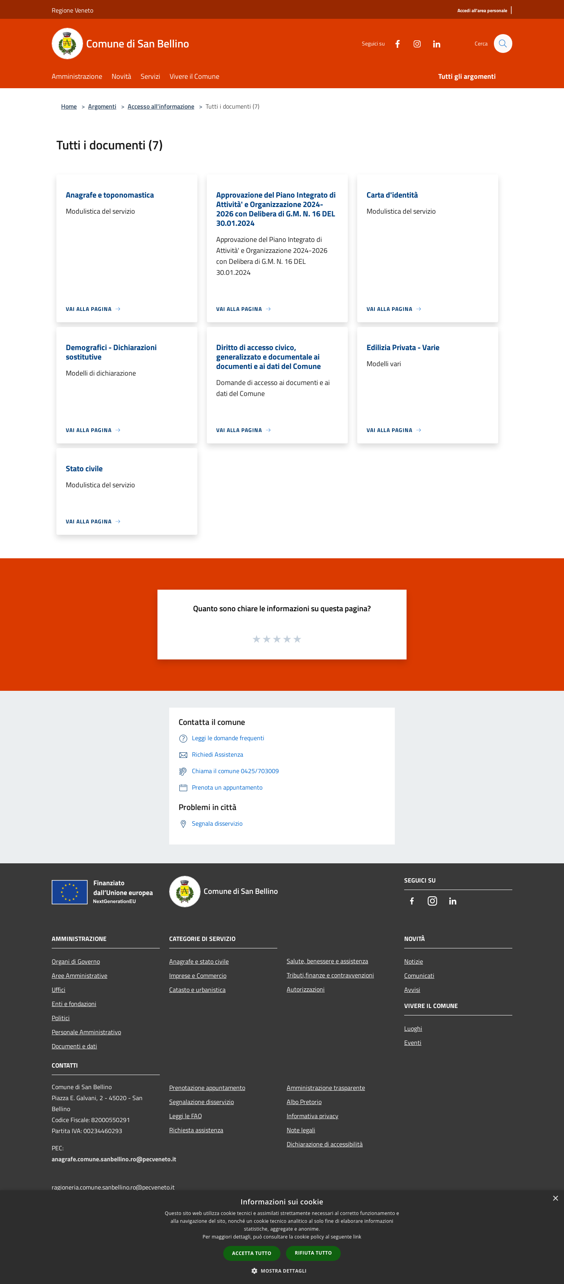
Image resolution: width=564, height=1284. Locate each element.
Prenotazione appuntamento (207, 1087)
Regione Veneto (72, 10)
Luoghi (413, 1028)
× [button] (555, 1199)
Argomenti (102, 106)
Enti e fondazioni (74, 1003)
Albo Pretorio (304, 1101)
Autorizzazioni (306, 989)
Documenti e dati (74, 1046)
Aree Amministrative (79, 975)
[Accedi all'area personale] (482, 11)
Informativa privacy (312, 1116)
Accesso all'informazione (161, 106)
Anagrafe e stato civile (199, 961)
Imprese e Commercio (197, 975)
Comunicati (419, 975)
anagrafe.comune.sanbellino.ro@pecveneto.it (114, 1159)
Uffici (58, 989)
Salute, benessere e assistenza (327, 961)
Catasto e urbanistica (197, 989)
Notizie (413, 961)
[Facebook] (394, 43)
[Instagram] (413, 43)
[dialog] (282, 1237)
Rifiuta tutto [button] (313, 1252)
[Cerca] (503, 43)
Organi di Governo (76, 961)
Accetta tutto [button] (251, 1253)
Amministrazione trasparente (326, 1087)
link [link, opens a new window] (357, 1236)
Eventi (412, 1042)
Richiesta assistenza (196, 1130)
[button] (282, 1271)
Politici (61, 1017)
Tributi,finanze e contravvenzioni (330, 975)
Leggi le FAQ (185, 1116)
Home (69, 106)
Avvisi (412, 989)
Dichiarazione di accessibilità (325, 1144)
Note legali (301, 1130)
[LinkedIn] (433, 43)
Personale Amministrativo (86, 1032)
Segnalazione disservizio (201, 1101)
